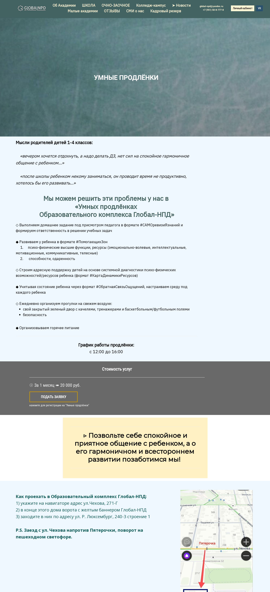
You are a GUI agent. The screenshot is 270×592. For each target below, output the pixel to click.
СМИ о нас (135, 11)
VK (259, 8)
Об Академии (64, 5)
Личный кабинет (242, 8)
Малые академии (83, 11)
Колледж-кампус (151, 5)
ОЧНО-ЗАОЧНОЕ (116, 5)
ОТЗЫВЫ (112, 11)
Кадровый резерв (165, 11)
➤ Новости (181, 5)
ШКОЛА (89, 5)
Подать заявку (53, 397)
